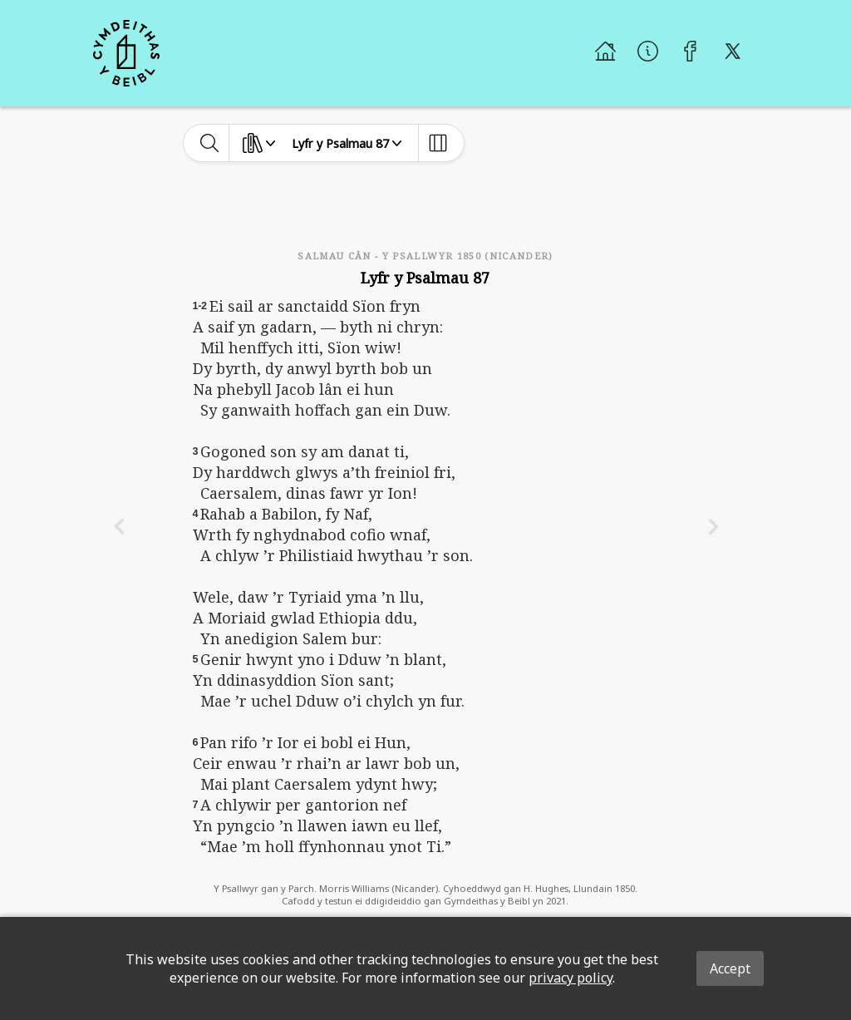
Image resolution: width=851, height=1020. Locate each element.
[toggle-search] (209, 143)
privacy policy (570, 977)
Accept (730, 968)
